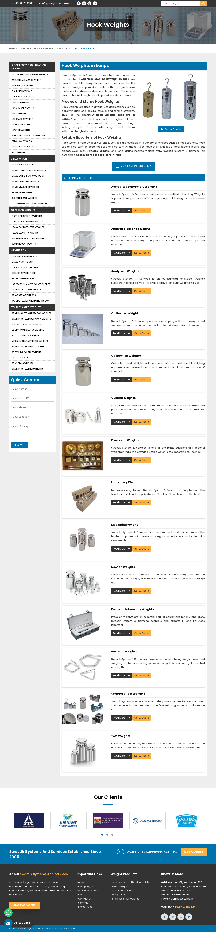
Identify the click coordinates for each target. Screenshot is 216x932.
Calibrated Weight (124, 313)
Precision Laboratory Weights (132, 609)
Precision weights (124, 651)
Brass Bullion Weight (23, 164)
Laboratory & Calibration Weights (46, 48)
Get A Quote (171, 129)
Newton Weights (123, 567)
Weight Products (87, 890)
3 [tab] (112, 835)
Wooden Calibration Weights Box (30, 300)
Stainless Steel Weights (26, 307)
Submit (19, 445)
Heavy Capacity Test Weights (28, 227)
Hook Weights (19, 113)
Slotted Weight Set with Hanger (29, 203)
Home (13, 48)
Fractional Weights (125, 440)
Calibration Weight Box (25, 267)
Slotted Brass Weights (24, 198)
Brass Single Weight (23, 192)
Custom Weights (123, 398)
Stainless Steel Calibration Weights (31, 313)
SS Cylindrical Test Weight (26, 352)
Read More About (24, 905)
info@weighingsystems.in (55, 3)
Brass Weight (20, 158)
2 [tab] (107, 835)
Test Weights (120, 736)
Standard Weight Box (24, 295)
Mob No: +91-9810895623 (176, 894)
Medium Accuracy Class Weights (30, 341)
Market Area (84, 906)
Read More (121, 210)
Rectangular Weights (24, 243)
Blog (80, 894)
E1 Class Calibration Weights (28, 324)
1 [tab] (102, 835)
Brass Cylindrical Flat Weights (29, 170)
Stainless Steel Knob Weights (27, 368)
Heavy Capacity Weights (25, 232)
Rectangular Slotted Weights (28, 238)
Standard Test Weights (128, 694)
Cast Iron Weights (23, 210)
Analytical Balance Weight (130, 229)
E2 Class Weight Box (23, 278)
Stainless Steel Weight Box (26, 289)
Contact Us (84, 898)
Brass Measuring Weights (25, 187)
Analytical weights (125, 271)
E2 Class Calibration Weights (28, 329)
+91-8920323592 (23, 3)
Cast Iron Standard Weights (28, 221)
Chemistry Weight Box (24, 273)
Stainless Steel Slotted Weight (29, 346)
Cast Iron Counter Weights (27, 216)
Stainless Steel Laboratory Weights (31, 318)
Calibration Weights (126, 356)
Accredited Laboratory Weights (134, 187)
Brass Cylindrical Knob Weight (29, 175)
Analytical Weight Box (24, 256)
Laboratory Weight (125, 482)
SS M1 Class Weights (22, 363)
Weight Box (18, 250)
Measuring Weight (124, 525)
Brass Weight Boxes (23, 261)
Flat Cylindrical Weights (25, 335)
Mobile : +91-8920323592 (176, 890)
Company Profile (87, 886)
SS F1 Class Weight (22, 357)
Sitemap (82, 902)
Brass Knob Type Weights (25, 181)
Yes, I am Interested (133, 166)
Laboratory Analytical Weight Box (31, 284)
